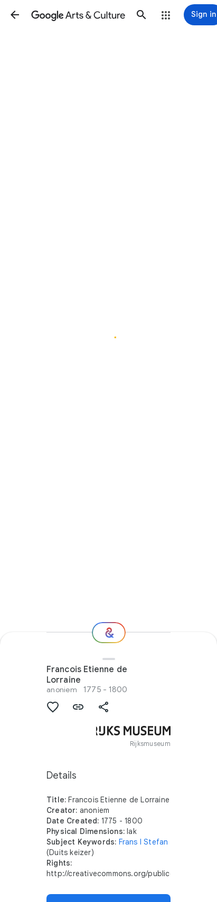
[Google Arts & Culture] (78, 15)
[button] (14, 14)
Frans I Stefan (143, 842)
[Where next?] (109, 632)
